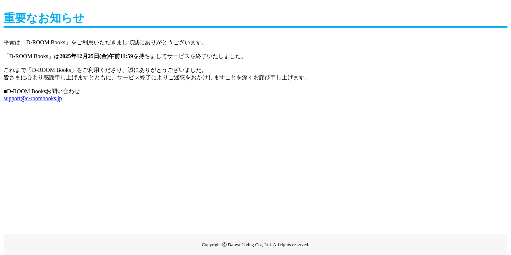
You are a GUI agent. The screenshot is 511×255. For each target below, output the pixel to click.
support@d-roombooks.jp (33, 98)
